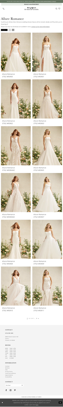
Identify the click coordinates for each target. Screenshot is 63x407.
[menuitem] (3, 8)
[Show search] (56, 9)
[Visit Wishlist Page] (59, 8)
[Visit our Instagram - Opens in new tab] (11, 391)
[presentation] (16, 52)
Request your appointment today (46, 1)
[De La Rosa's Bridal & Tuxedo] (31, 8)
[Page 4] (33, 318)
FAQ (6, 370)
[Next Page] (39, 318)
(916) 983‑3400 (9, 333)
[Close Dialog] (2, 402)
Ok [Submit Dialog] (60, 403)
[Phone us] (3, 9)
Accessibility (8, 377)
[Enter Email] (14, 385)
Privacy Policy (9, 371)
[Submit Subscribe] (22, 385)
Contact (7, 366)
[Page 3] (31, 318)
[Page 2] (29, 318)
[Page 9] (37, 318)
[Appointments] (31, 4)
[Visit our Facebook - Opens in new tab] (6, 391)
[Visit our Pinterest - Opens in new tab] (15, 391)
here (37, 405)
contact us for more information (40, 27)
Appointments (9, 375)
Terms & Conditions (10, 373)
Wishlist (7, 368)
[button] (4, 30)
